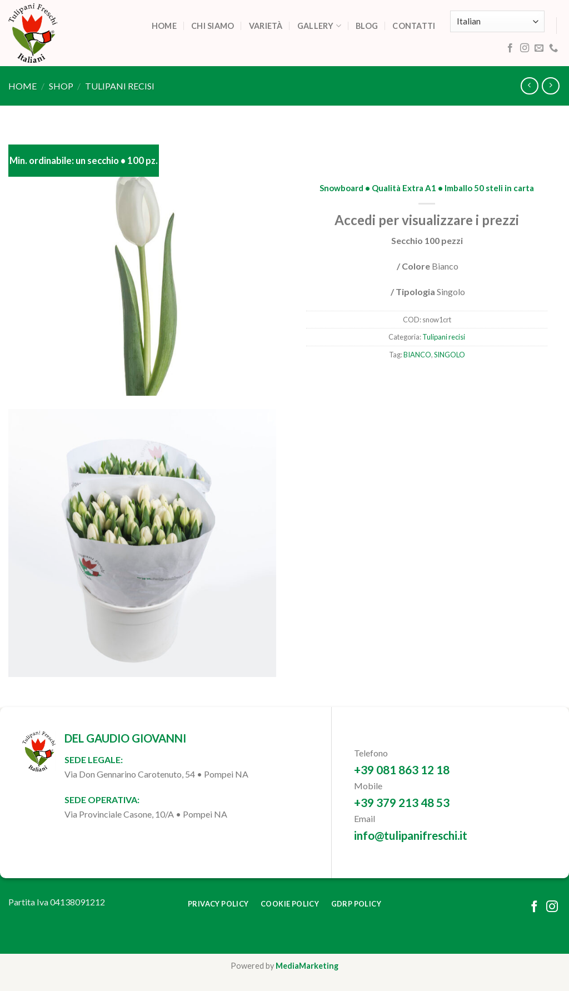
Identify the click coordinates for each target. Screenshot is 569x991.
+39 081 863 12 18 (402, 769)
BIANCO (417, 354)
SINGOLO (449, 354)
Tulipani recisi (119, 86)
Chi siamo (212, 26)
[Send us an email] (539, 48)
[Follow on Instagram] (524, 48)
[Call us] (553, 48)
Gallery (319, 26)
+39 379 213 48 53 (402, 802)
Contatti (413, 26)
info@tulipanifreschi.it (410, 835)
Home (164, 26)
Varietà (266, 26)
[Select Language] (497, 21)
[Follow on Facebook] (510, 48)
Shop (61, 86)
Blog (367, 26)
